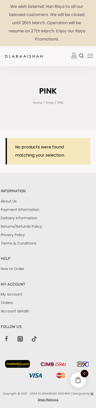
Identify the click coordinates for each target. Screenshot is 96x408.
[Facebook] (6, 339)
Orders (7, 302)
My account (11, 294)
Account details (15, 311)
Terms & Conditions (18, 243)
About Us (9, 201)
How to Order (12, 268)
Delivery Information (19, 218)
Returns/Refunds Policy (21, 226)
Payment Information (20, 209)
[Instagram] (20, 339)
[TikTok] (34, 339)
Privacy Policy (13, 234)
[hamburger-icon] (90, 56)
